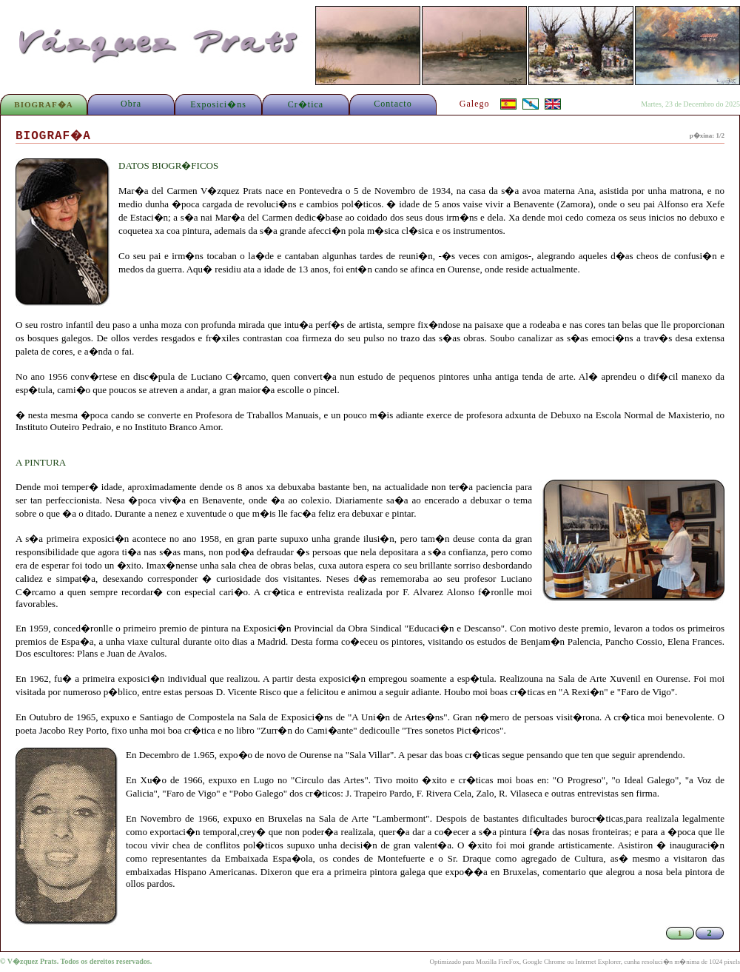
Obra (131, 103)
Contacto (392, 103)
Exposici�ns (218, 104)
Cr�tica (305, 104)
